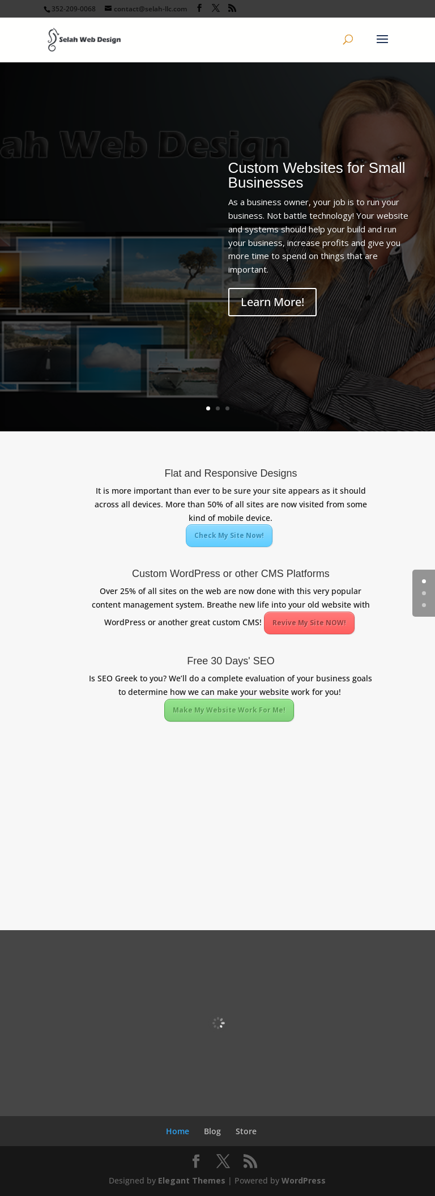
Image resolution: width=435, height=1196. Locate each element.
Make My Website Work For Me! (229, 710)
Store (246, 1131)
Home (177, 1131)
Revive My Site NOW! (309, 622)
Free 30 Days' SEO (231, 661)
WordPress (304, 1180)
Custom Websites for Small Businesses (317, 175)
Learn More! (272, 301)
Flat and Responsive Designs (230, 473)
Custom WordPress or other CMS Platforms (231, 573)
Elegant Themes (191, 1180)
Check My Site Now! (229, 535)
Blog (212, 1131)
